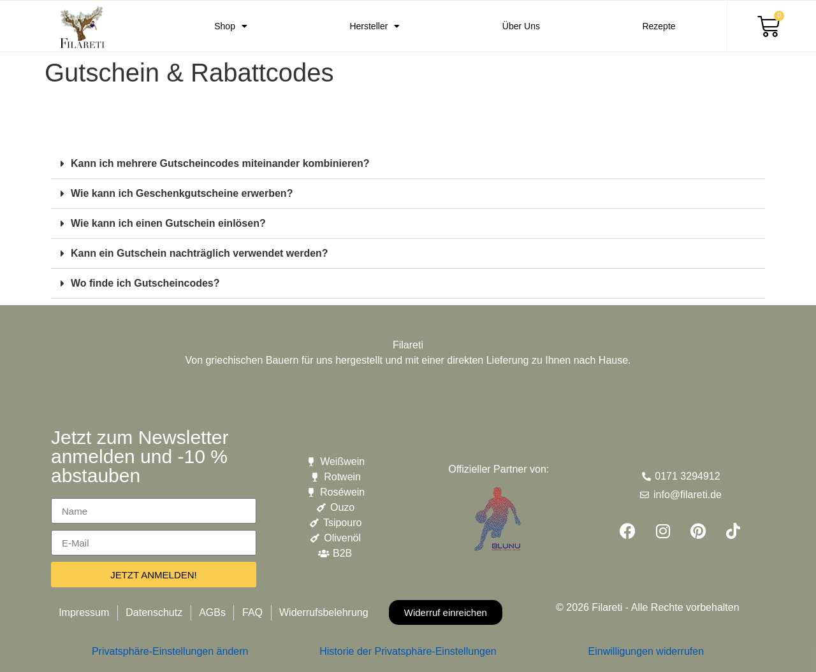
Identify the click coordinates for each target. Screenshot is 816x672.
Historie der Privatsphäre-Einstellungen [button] (407, 651)
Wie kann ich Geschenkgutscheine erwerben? (182, 193)
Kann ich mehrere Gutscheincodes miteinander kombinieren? (220, 163)
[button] (408, 164)
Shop (230, 26)
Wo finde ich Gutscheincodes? (145, 283)
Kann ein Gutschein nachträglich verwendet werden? (199, 253)
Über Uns (521, 26)
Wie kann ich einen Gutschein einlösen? (168, 223)
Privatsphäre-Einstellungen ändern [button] (170, 651)
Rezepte (658, 26)
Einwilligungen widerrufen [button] (646, 651)
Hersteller (374, 26)
